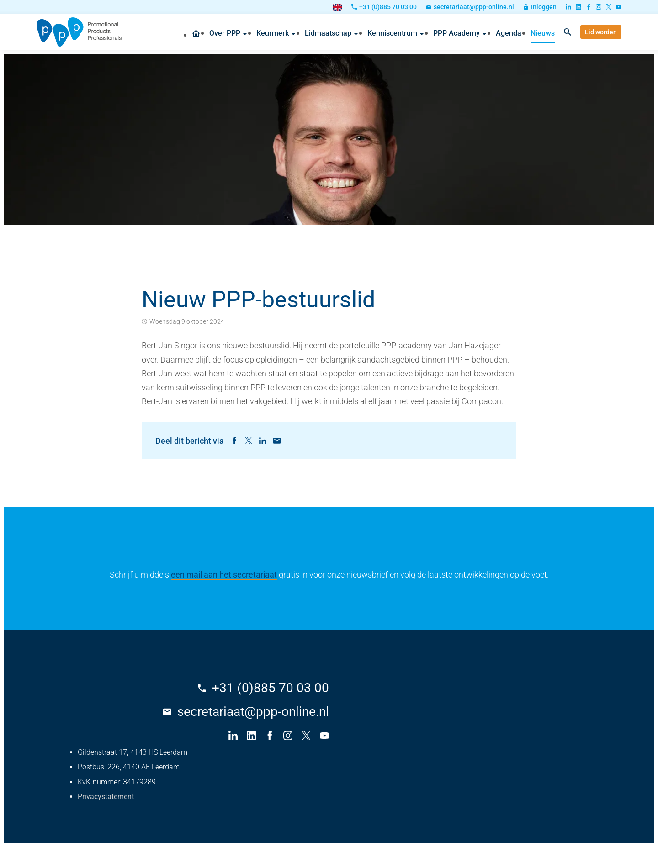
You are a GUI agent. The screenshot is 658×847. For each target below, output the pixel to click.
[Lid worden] (600, 32)
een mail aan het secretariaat (224, 574)
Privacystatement (106, 796)
